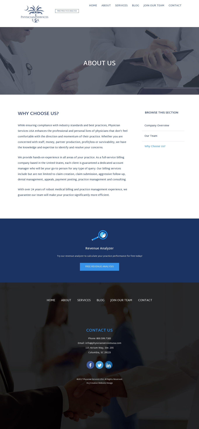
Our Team (151, 136)
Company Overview (157, 125)
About (66, 300)
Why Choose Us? (155, 146)
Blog (100, 300)
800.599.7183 (104, 339)
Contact (145, 300)
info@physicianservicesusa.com (103, 343)
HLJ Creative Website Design (99, 383)
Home (51, 300)
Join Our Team (121, 300)
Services (84, 300)
